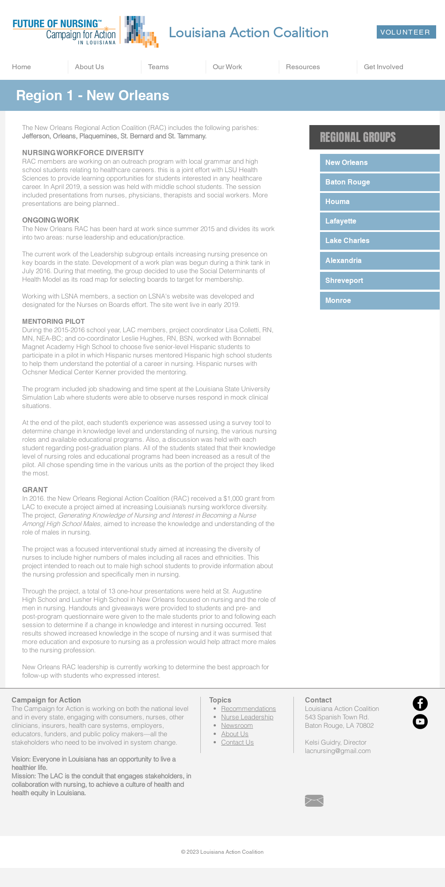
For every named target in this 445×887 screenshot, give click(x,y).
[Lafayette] (380, 221)
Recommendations (248, 708)
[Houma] (380, 202)
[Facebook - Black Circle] (420, 703)
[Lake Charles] (380, 241)
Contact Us (237, 742)
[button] (104, 67)
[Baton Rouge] (380, 182)
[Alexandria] (380, 261)
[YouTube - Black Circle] (420, 721)
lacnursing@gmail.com (338, 750)
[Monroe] (380, 301)
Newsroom (237, 725)
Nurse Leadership (247, 717)
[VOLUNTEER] (406, 32)
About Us (235, 734)
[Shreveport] (380, 281)
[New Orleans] (380, 163)
